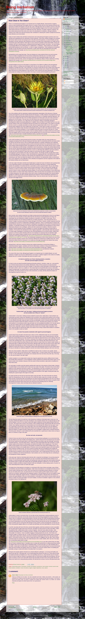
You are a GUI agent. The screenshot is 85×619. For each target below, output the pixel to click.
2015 (66, 58)
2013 (66, 28)
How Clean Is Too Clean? (69, 50)
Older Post (57, 607)
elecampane (24, 566)
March (67, 33)
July (67, 38)
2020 (66, 65)
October (68, 44)
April (67, 35)
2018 (66, 63)
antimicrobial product (16, 566)
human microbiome (25, 567)
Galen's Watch (15, 575)
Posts (66, 80)
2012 (66, 26)
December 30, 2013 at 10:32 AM (26, 575)
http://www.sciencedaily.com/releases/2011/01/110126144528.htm (29, 241)
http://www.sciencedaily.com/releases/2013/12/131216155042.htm (26, 541)
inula (43, 567)
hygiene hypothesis (37, 567)
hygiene (31, 567)
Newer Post (12, 607)
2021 (66, 67)
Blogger (50, 615)
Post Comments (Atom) (19, 609)
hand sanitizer (45, 566)
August (67, 40)
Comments (67, 83)
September (68, 42)
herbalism (18, 567)
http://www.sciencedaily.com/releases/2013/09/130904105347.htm (26, 250)
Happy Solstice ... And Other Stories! (70, 53)
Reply (13, 582)
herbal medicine (12, 567)
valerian (46, 567)
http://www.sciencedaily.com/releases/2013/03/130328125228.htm (26, 135)
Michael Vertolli (68, 19)
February (68, 31)
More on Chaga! (69, 47)
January (68, 29)
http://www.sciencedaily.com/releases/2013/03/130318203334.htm (26, 248)
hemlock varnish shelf (53, 566)
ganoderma (39, 566)
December (68, 46)
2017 (66, 62)
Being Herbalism (20, 7)
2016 (66, 60)
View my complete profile (68, 21)
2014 (66, 56)
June (67, 37)
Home (34, 607)
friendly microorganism (32, 566)
